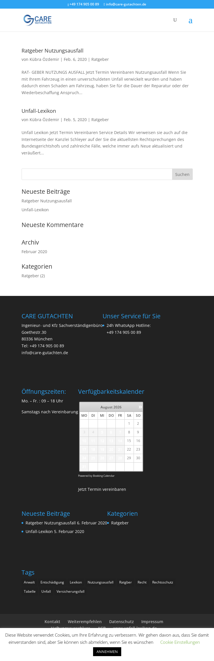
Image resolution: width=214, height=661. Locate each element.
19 (102, 449)
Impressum (152, 621)
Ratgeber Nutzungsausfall (53, 50)
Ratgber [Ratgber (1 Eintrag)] (125, 582)
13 (111, 440)
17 (84, 449)
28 (120, 457)
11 (93, 440)
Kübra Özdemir (44, 59)
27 (111, 457)
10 (84, 440)
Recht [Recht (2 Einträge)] (142, 582)
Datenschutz (121, 621)
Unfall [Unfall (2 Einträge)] (46, 591)
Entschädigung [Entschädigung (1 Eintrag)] (52, 582)
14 (120, 440)
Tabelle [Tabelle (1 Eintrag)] (30, 591)
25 (93, 457)
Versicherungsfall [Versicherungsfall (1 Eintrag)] (70, 591)
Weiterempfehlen (85, 621)
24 (84, 457)
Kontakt (52, 621)
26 (102, 457)
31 (84, 466)
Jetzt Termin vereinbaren (102, 489)
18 (93, 449)
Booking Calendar (104, 476)
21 (120, 449)
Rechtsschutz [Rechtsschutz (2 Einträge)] (162, 582)
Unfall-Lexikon (39, 110)
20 (111, 449)
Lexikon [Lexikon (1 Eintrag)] (76, 582)
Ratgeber (100, 59)
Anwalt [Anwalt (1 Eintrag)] (29, 582)
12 (102, 440)
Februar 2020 (34, 251)
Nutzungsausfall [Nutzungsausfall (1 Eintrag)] (100, 582)
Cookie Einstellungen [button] (180, 642)
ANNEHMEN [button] (107, 651)
